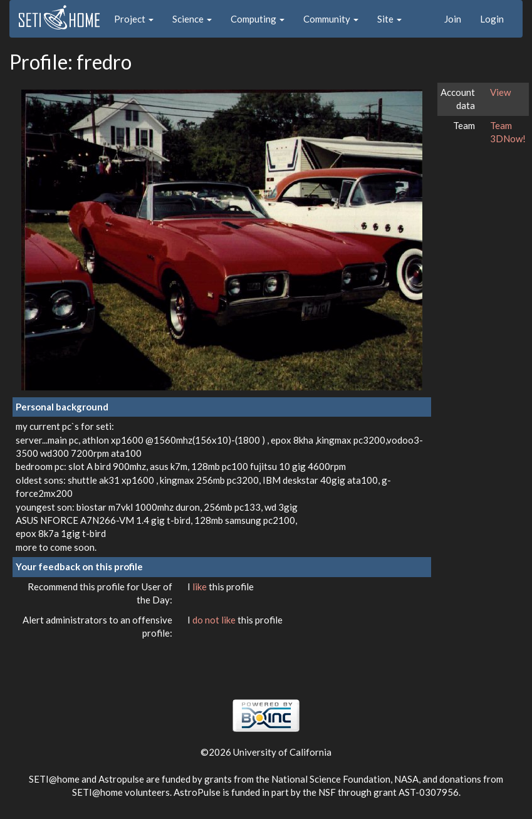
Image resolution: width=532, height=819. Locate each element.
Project (134, 18)
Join (452, 18)
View (500, 92)
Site (389, 18)
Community (330, 18)
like (200, 586)
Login (492, 18)
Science (192, 18)
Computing (257, 18)
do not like (214, 619)
